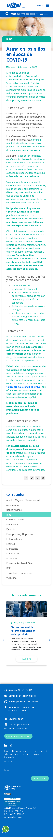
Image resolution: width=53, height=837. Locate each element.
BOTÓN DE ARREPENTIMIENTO (18, 736)
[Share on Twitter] (32, 478)
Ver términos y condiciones (16, 728)
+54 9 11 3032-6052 (28, 701)
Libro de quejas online (18, 724)
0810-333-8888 (41, 14)
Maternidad (12, 553)
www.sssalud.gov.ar (13, 817)
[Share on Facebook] (26, 478)
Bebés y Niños (14, 509)
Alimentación (13, 505)
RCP (8, 568)
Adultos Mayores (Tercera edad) (23, 500)
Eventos (10, 543)
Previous (3, 640)
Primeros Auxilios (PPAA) (19, 563)
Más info (26, 659)
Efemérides (12, 524)
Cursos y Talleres (15, 519)
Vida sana (11, 577)
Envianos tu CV (15, 718)
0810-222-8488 (25, 690)
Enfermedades (14, 539)
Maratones (12, 548)
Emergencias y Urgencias (19, 534)
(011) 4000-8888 (27, 14)
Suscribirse (40, 778)
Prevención (12, 558)
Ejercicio (10, 529)
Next (49, 640)
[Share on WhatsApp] (43, 478)
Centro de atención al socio (22, 695)
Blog (8, 514)
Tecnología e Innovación (19, 573)
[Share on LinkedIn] (37, 478)
